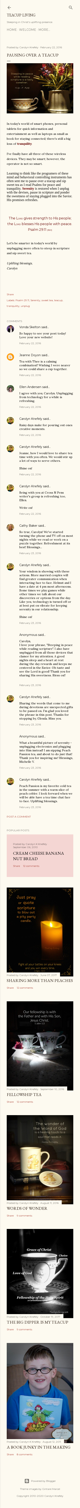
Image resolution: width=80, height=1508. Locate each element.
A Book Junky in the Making (39, 1447)
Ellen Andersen (30, 387)
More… (44, 30)
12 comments (31, 865)
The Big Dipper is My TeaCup (37, 1322)
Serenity (35, 300)
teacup (58, 300)
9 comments (24, 1215)
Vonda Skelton (30, 327)
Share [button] (10, 294)
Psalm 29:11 (22, 300)
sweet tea (47, 300)
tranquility (13, 306)
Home (12, 30)
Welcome (27, 30)
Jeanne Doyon (30, 355)
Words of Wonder (27, 1208)
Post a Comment (19, 816)
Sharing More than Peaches (40, 980)
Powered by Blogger (40, 1481)
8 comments (24, 1454)
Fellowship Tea (24, 1094)
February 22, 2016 (30, 343)
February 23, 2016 (30, 553)
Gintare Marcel (51, 1489)
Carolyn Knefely (30, 419)
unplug (25, 306)
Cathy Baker (28, 526)
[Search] (70, 7)
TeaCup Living (21, 15)
